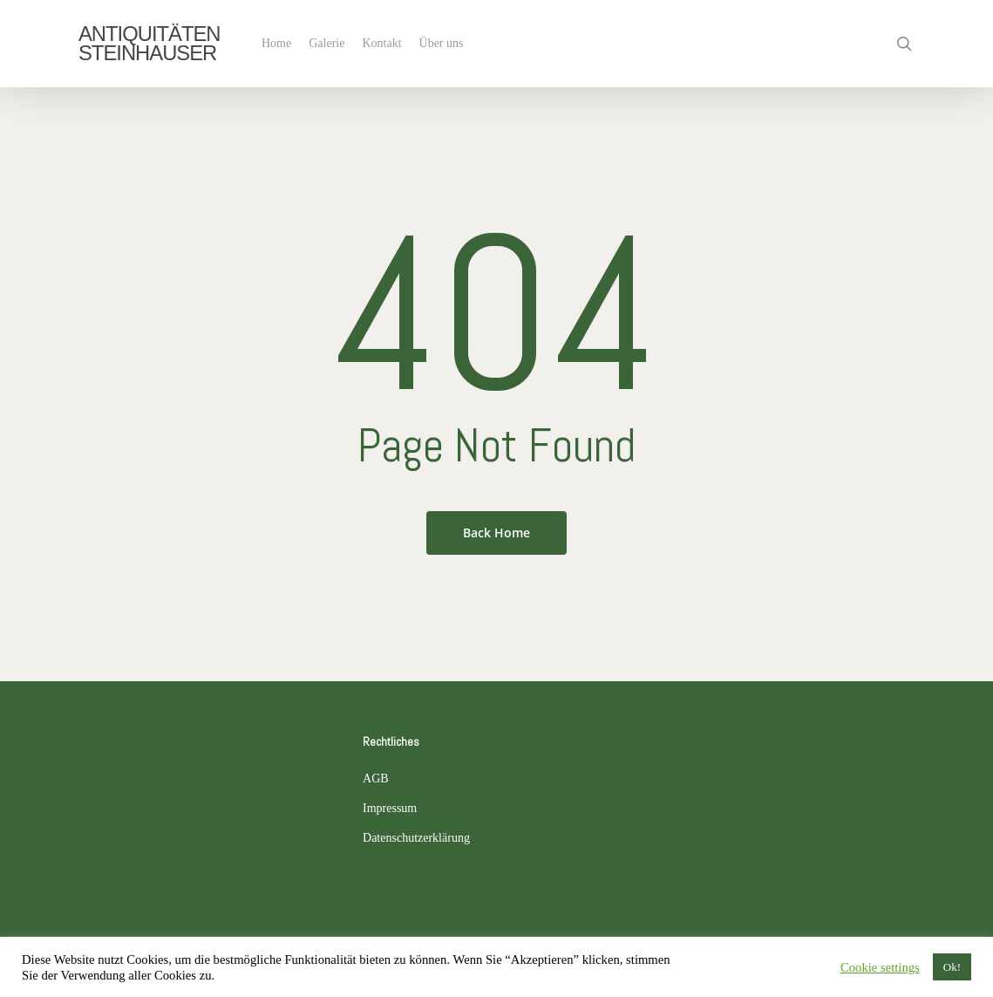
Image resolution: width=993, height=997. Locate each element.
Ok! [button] (952, 966)
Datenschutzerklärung (416, 837)
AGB (376, 778)
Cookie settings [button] (880, 967)
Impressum (390, 808)
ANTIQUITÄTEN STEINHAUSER (149, 43)
